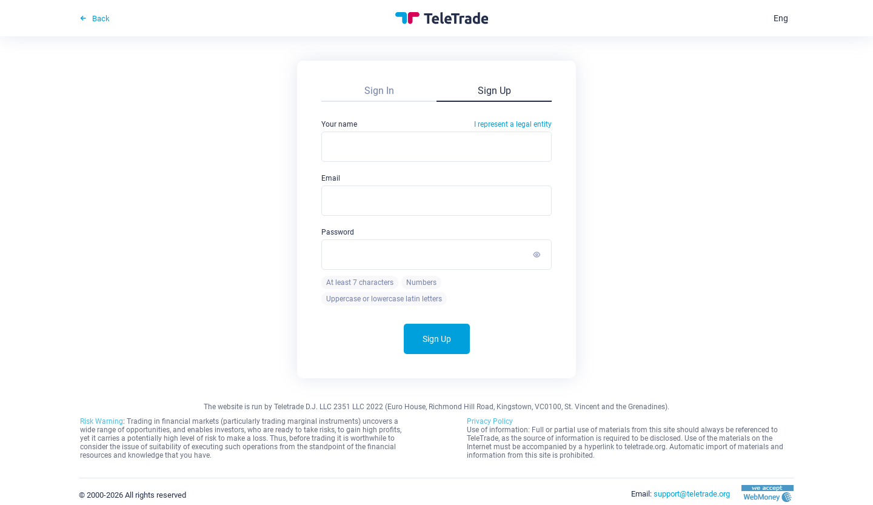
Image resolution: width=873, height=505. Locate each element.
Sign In (379, 90)
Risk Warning (101, 421)
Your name (436, 124)
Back (94, 18)
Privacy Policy (490, 421)
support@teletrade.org (692, 493)
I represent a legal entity (513, 124)
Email (330, 178)
